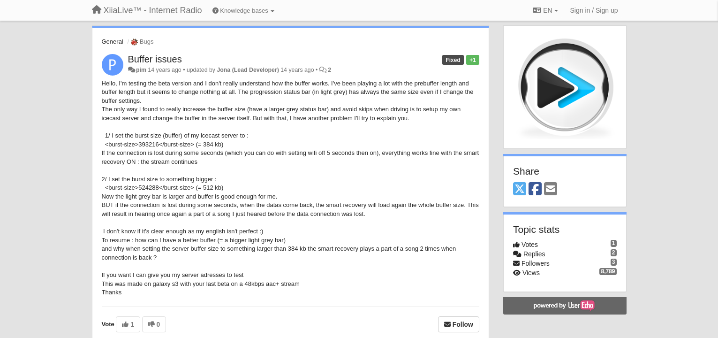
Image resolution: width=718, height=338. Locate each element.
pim (141, 70)
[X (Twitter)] (519, 189)
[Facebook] (535, 189)
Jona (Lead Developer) (248, 70)
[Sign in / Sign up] (594, 10)
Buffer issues (155, 59)
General (112, 41)
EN (545, 10)
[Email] (550, 189)
